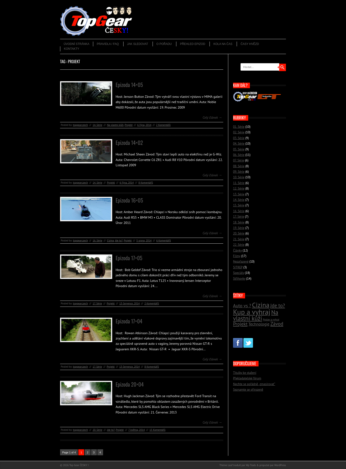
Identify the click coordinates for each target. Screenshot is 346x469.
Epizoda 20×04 (130, 384)
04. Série (238, 144)
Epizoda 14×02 (129, 142)
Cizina (110, 240)
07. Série (238, 160)
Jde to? (119, 240)
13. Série (238, 194)
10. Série (238, 177)
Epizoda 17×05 (129, 258)
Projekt (129, 125)
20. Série (97, 430)
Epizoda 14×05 (129, 84)
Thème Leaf (226, 465)
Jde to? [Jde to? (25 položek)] (277, 305)
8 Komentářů (145, 182)
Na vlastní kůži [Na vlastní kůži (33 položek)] (255, 315)
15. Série (238, 205)
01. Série (238, 127)
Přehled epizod (192, 44)
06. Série (238, 155)
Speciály (238, 273)
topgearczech (80, 125)
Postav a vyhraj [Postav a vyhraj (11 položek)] (271, 319)
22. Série (238, 245)
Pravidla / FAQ (108, 44)
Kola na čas (222, 44)
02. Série (238, 132)
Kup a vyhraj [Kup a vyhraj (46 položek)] (251, 311)
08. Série (238, 166)
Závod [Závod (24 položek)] (276, 324)
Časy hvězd (250, 44)
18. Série (238, 222)
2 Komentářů (163, 125)
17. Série (97, 303)
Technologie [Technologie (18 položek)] (258, 324)
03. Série (238, 138)
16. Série (97, 240)
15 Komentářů (157, 430)
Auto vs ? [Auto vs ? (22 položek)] (242, 305)
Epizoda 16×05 (129, 200)
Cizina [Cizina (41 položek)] (260, 305)
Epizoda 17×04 (129, 321)
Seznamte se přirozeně (248, 390)
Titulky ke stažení (244, 373)
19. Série (238, 228)
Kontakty (71, 48)
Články (237, 250)
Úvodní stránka (76, 44)
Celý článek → (212, 117)
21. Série (238, 239)
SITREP (237, 267)
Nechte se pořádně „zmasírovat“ (254, 384)
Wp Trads (251, 465)
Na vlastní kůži (115, 125)
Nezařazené (240, 261)
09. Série (238, 172)
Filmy (236, 256)
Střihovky (239, 279)
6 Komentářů (163, 240)
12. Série (238, 188)
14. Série (97, 125)
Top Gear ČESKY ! (79, 465)
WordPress (280, 465)
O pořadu (164, 44)
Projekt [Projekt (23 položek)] (240, 324)
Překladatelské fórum (247, 378)
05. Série (238, 149)
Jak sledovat (137, 44)
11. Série (238, 183)
